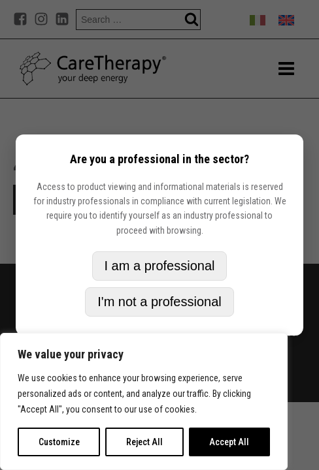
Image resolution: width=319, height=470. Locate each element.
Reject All (144, 442)
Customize (59, 442)
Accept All (229, 442)
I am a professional (160, 265)
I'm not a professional (159, 301)
